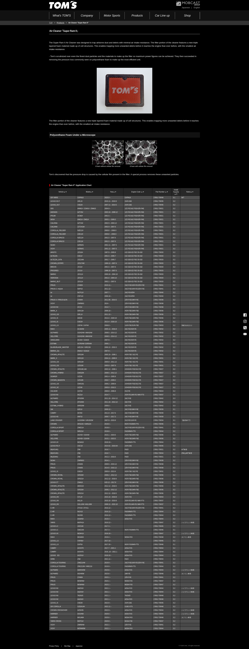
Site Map (67, 646)
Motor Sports (112, 15)
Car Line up (162, 15)
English (197, 8)
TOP (51, 23)
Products (137, 15)
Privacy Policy (54, 646)
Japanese (186, 8)
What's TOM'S (62, 15)
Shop (187, 15)
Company (87, 15)
